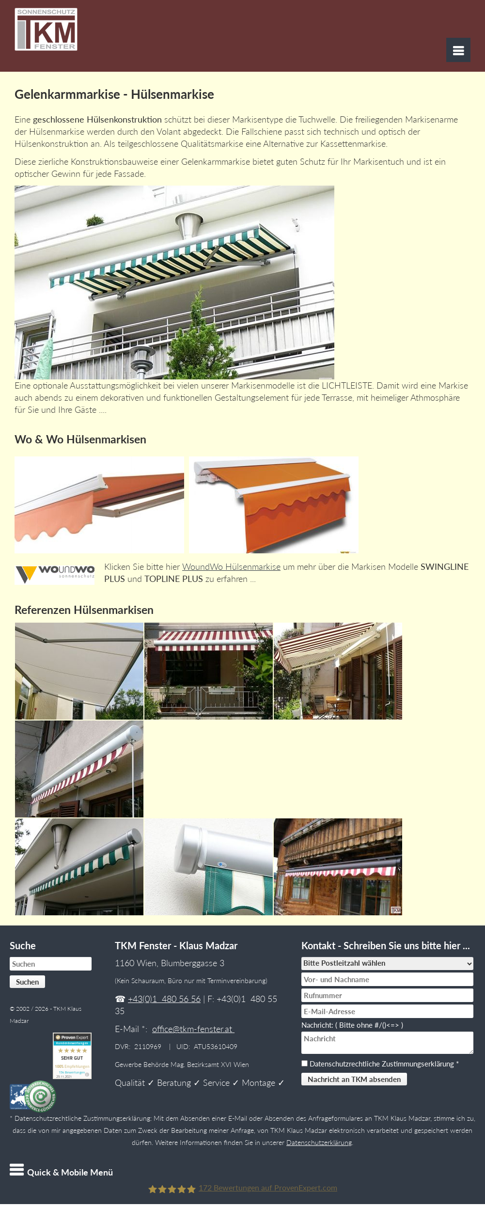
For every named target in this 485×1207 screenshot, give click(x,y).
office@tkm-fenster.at (193, 1028)
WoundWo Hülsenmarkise (231, 566)
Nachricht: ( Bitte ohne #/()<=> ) (354, 1024)
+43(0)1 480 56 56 (164, 998)
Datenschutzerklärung (319, 1142)
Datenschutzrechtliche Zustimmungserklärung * (384, 1063)
